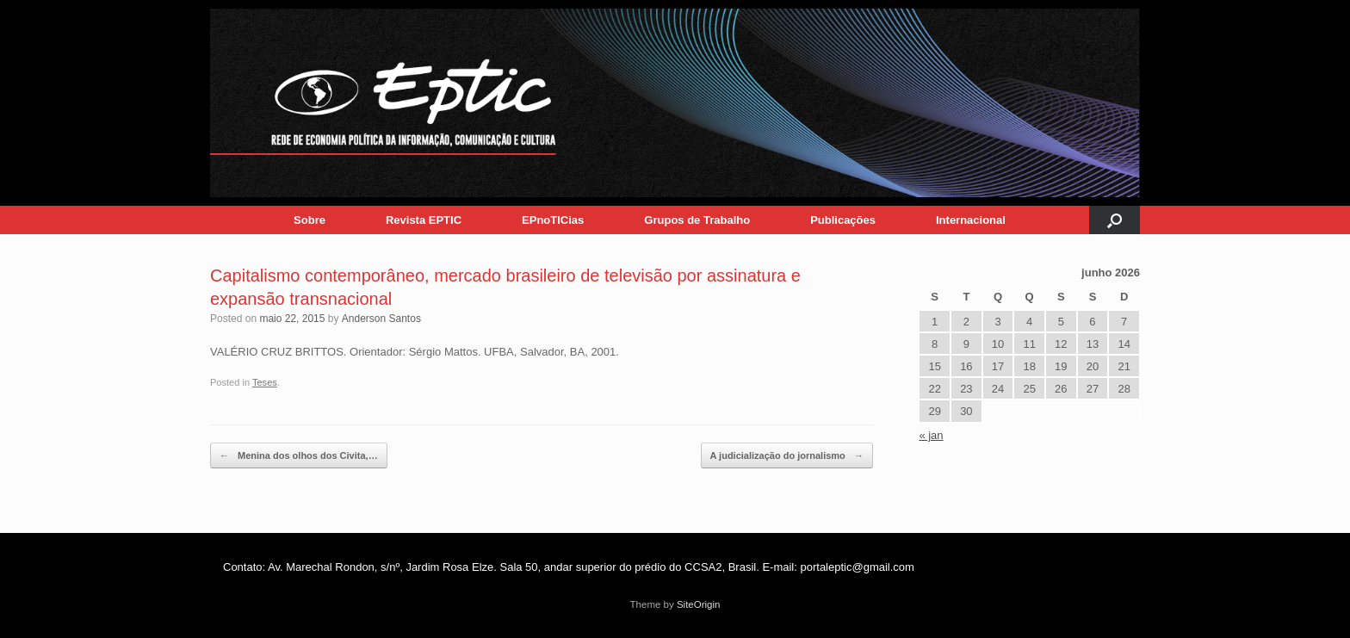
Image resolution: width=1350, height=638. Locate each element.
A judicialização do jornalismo (787, 456)
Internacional (971, 220)
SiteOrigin (699, 604)
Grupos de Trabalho (697, 220)
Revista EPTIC (423, 220)
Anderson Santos (381, 319)
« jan (931, 435)
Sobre (309, 220)
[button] (1114, 220)
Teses (264, 382)
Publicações (843, 220)
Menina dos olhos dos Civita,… (299, 456)
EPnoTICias (553, 220)
